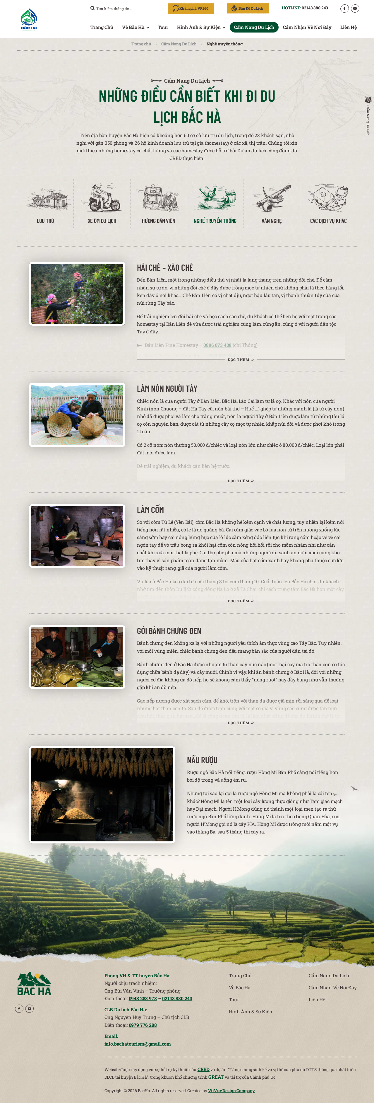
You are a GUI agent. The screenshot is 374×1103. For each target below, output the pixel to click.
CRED (204, 1069)
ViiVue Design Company (231, 1090)
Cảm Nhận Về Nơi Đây (307, 27)
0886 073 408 (267, 352)
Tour (163, 27)
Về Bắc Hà (133, 27)
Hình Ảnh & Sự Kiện (199, 27)
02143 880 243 (315, 8)
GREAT (216, 1077)
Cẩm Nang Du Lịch (178, 44)
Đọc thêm (266, 359)
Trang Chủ (101, 27)
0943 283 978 (143, 998)
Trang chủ (141, 44)
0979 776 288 (143, 1025)
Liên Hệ (348, 27)
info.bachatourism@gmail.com (137, 1044)
